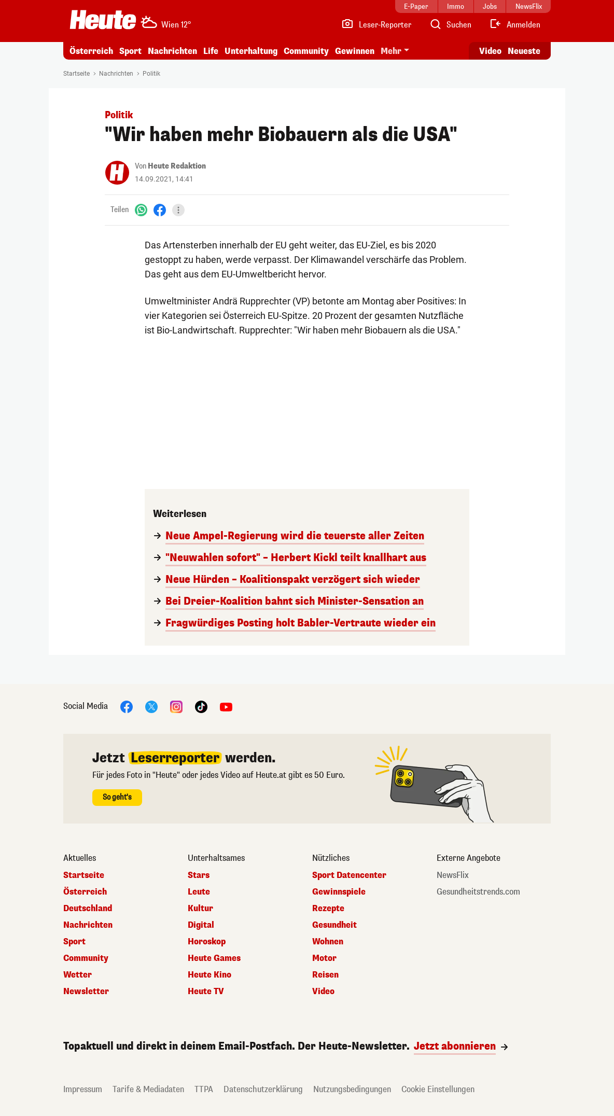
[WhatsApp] (141, 210)
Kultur (200, 908)
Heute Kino (209, 975)
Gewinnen (354, 51)
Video (323, 991)
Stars (199, 875)
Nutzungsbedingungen (352, 1089)
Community (306, 51)
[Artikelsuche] (450, 25)
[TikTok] (201, 706)
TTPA (203, 1089)
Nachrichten (172, 51)
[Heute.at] (102, 20)
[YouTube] (226, 706)
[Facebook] (159, 210)
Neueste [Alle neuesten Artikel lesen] (524, 51)
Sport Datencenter (349, 875)
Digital (201, 925)
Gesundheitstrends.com (478, 892)
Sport (130, 51)
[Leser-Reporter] (376, 25)
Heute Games (214, 958)
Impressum (82, 1089)
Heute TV (206, 991)
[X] (151, 706)
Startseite (76, 73)
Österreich (91, 51)
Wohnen (327, 942)
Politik (151, 73)
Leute (199, 892)
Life (210, 51)
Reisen (325, 975)
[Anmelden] (514, 25)
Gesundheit (334, 925)
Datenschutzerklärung (263, 1089)
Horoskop (207, 942)
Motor (324, 958)
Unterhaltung (251, 51)
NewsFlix (453, 875)
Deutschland (87, 908)
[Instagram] (176, 706)
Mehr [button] (391, 51)
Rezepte (328, 908)
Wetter (77, 975)
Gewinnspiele (339, 892)
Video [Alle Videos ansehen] (490, 51)
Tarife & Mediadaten (148, 1089)
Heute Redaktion (177, 166)
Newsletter (86, 991)
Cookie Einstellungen (438, 1089)
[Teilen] (178, 210)
